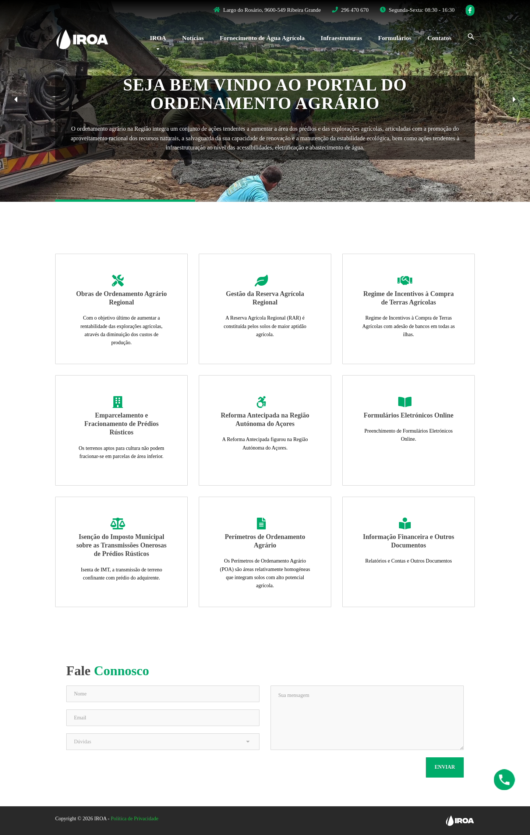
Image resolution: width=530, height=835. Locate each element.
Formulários (394, 38)
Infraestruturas (341, 38)
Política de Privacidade (134, 818)
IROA (158, 38)
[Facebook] (470, 10)
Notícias (193, 38)
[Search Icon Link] (467, 35)
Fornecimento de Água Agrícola (262, 38)
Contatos (439, 38)
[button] (16, 100)
